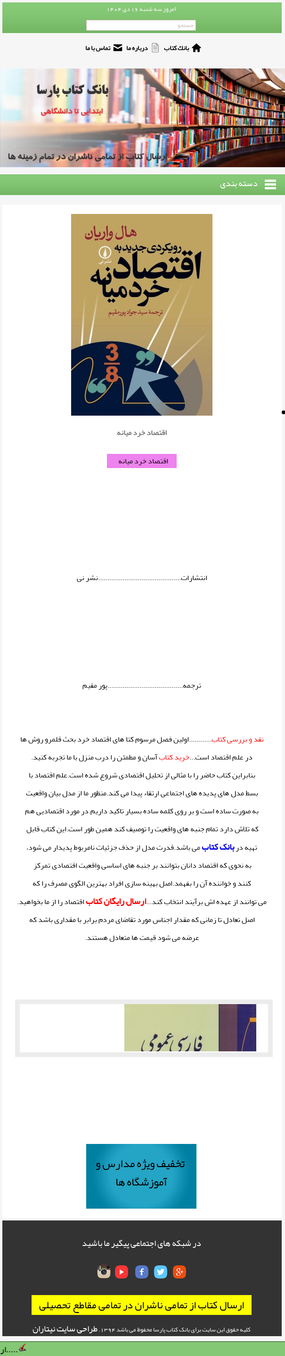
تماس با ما (97, 48)
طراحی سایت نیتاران (65, 1329)
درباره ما (137, 48)
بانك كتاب (176, 48)
